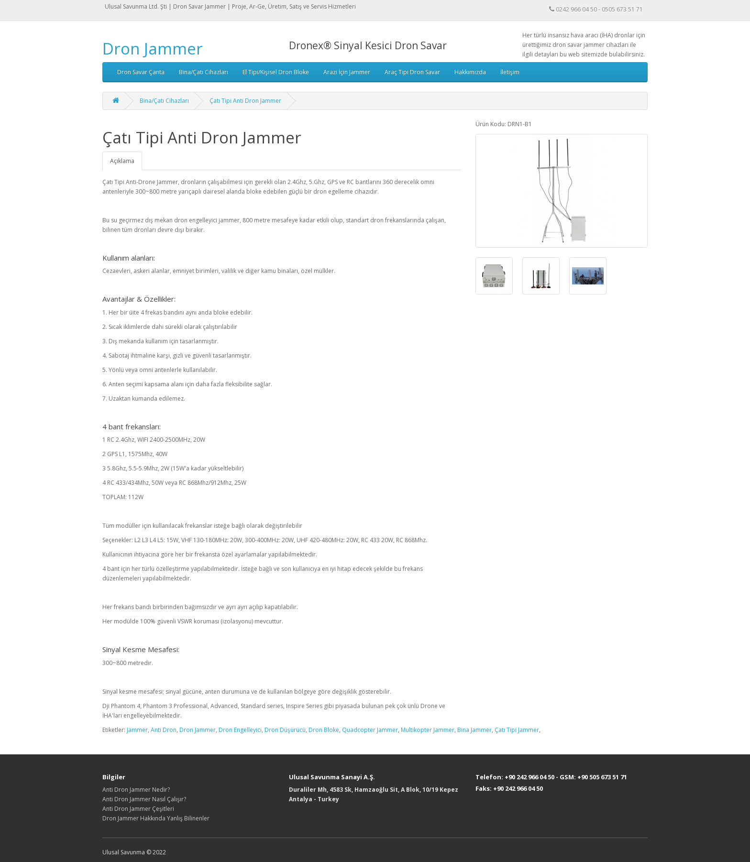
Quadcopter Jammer (370, 730)
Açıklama (122, 161)
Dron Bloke (324, 730)
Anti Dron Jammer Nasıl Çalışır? (144, 799)
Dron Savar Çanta (141, 72)
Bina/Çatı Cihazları (203, 72)
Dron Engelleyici (240, 730)
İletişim (509, 72)
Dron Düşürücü (285, 730)
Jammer (137, 730)
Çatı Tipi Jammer (517, 730)
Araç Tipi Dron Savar (412, 72)
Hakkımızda (470, 72)
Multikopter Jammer (427, 730)
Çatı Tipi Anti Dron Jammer (245, 101)
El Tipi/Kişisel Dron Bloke (276, 72)
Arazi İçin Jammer (346, 72)
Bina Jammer (474, 730)
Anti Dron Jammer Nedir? (136, 790)
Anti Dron (163, 730)
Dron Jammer (152, 48)
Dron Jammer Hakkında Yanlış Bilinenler (156, 818)
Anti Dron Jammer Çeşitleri (138, 809)
